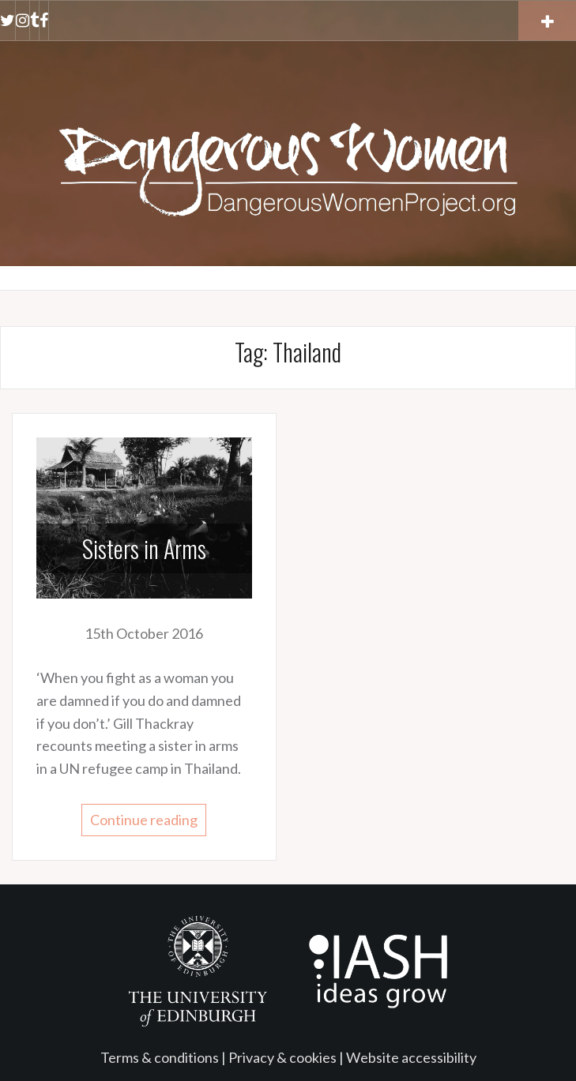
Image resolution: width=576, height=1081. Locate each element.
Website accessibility (411, 1057)
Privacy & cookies (282, 1057)
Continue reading (144, 819)
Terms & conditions (159, 1057)
